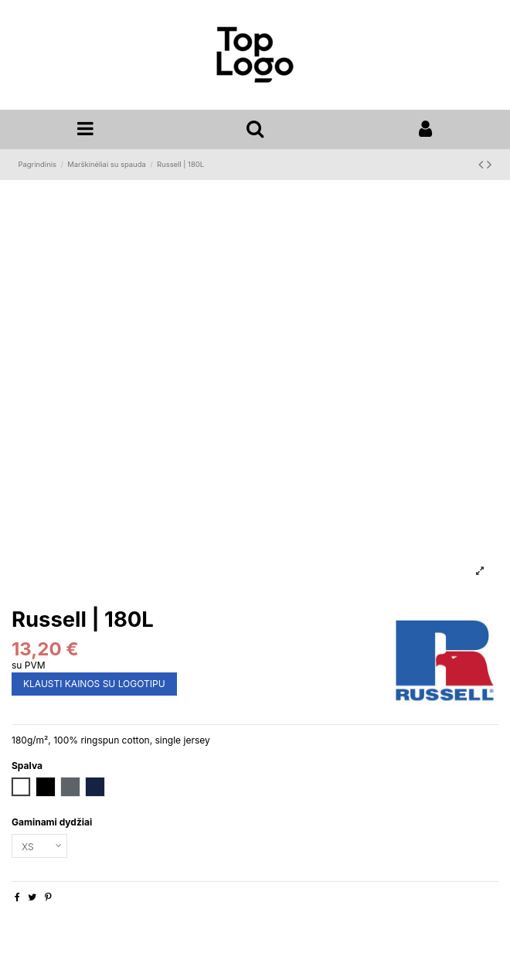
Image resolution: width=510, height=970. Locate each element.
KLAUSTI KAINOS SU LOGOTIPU (94, 683)
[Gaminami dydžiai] (39, 846)
